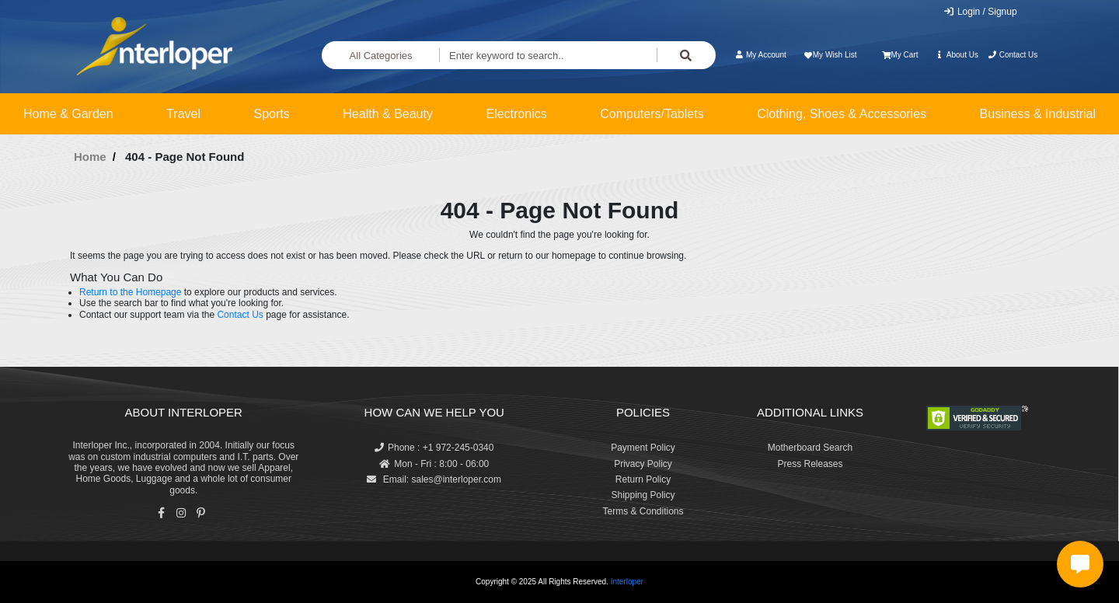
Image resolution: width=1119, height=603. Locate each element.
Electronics (516, 113)
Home (90, 156)
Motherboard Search (810, 447)
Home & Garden (68, 113)
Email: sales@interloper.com (434, 479)
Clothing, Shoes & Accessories (841, 113)
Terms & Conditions (642, 511)
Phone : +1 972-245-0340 (434, 447)
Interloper (627, 581)
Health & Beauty (388, 113)
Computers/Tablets (651, 113)
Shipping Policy (643, 495)
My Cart (900, 55)
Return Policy (643, 479)
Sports (272, 113)
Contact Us (1012, 55)
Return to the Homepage (130, 292)
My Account (760, 55)
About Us (956, 55)
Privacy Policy (643, 463)
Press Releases (809, 463)
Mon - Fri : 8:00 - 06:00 (434, 463)
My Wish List (829, 55)
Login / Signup (980, 11)
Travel (183, 113)
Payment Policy (643, 447)
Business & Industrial (1038, 113)
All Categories (381, 55)
